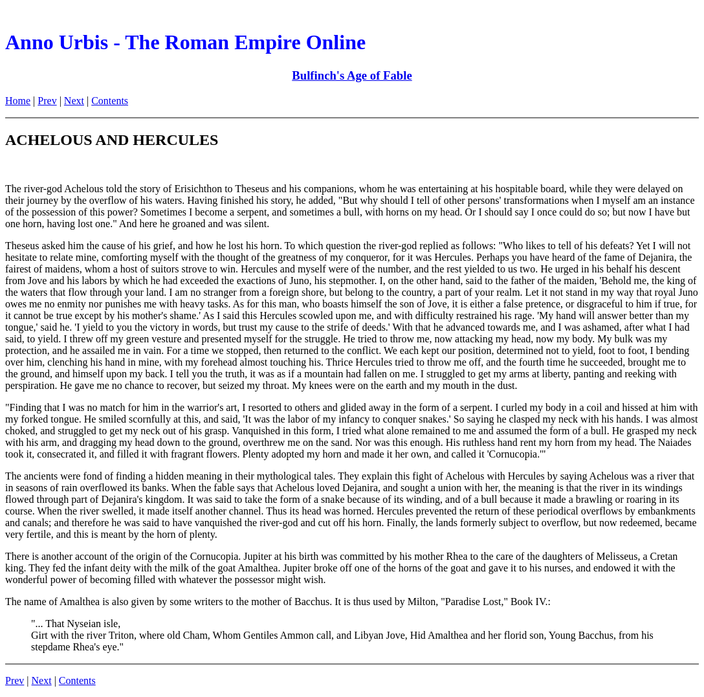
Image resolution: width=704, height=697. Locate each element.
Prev (47, 100)
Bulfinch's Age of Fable (352, 75)
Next (74, 100)
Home (17, 100)
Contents (109, 100)
